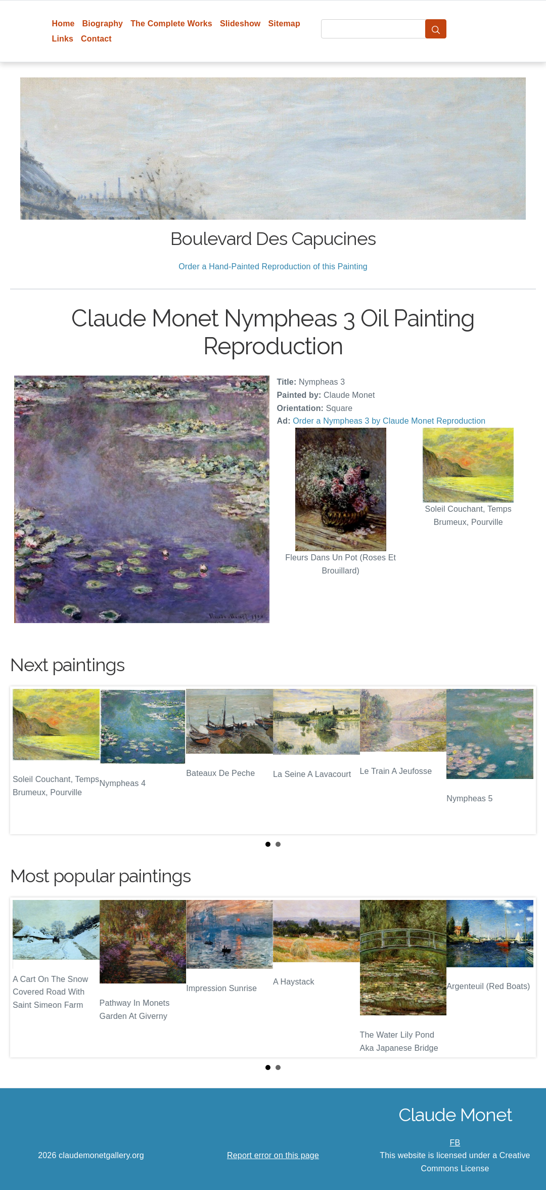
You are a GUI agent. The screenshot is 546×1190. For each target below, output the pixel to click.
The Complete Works (171, 23)
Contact (96, 38)
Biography (102, 23)
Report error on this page (273, 1155)
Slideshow (240, 23)
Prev (26, 760)
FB (455, 1142)
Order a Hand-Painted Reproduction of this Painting (273, 266)
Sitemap (284, 23)
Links (63, 38)
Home (63, 23)
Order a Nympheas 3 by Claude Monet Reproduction (389, 421)
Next (520, 760)
